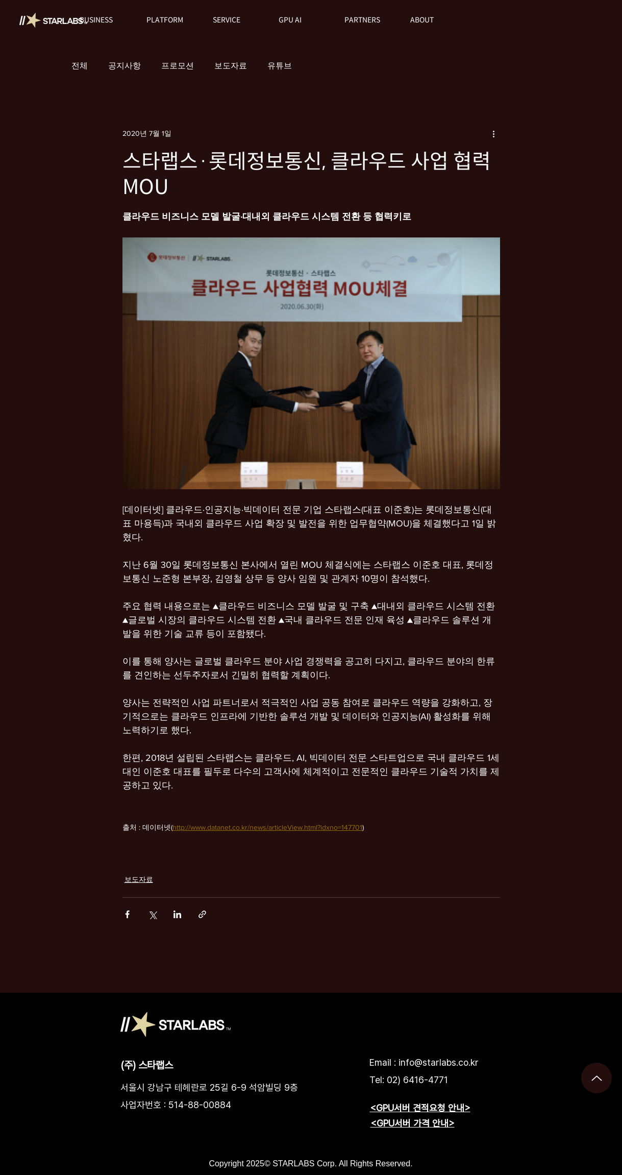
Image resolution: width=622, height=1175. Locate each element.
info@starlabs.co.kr (439, 1062)
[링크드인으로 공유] (177, 914)
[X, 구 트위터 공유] (152, 914)
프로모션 (177, 65)
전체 (79, 65)
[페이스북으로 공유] (127, 914)
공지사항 (124, 65)
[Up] (596, 1078)
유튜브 (279, 65)
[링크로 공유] (202, 914)
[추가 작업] (494, 133)
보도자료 (230, 65)
